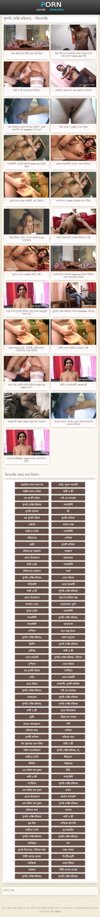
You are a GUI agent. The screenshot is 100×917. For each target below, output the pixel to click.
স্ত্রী (67, 511)
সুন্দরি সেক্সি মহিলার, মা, (67, 750)
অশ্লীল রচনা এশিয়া (33, 491)
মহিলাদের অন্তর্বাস (33, 551)
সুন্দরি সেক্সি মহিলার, (67, 617)
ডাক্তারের (67, 557)
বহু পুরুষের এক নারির (33, 743)
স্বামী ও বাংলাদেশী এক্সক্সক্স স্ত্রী (73, 384)
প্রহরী (33, 544)
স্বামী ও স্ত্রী (67, 491)
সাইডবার (67, 763)
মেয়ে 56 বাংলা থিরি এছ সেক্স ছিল (26, 53)
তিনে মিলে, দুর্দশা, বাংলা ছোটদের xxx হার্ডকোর (26, 238)
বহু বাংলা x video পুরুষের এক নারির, (73, 200)
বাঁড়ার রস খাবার (67, 717)
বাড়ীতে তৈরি (33, 531)
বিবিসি (33, 763)
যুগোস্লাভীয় (67, 829)
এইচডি (32, 524)
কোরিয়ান (32, 843)
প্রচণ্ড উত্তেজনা (32, 557)
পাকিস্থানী (33, 584)
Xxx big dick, (67, 630)
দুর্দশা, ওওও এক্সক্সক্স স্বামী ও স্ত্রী (26, 274)
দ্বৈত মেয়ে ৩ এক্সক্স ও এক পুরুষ (73, 127)
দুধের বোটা (33, 610)
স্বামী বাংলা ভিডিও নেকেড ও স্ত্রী (73, 348)
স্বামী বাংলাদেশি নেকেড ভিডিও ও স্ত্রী (73, 237)
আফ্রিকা (33, 863)
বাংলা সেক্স (67, 524)
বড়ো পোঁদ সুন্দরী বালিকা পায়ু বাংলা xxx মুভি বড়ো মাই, (26, 312)
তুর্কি (33, 717)
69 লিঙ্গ (33, 823)
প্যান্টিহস (67, 670)
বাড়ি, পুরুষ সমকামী (67, 484)
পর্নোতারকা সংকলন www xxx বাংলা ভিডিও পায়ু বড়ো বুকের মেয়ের (73, 275)
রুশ (67, 843)
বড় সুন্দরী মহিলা (33, 498)
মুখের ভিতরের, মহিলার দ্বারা (33, 849)
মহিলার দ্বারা (33, 730)
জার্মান (67, 810)
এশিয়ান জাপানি (67, 823)
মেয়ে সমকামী (67, 584)
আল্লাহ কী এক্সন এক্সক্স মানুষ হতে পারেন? (26, 421)
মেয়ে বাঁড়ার (67, 577)
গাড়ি (33, 677)
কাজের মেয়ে (33, 604)
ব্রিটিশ (33, 644)
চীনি (67, 770)
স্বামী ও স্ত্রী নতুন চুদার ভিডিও (26, 90)
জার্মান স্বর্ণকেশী (67, 796)
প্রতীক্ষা (32, 650)
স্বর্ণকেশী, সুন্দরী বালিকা (67, 683)
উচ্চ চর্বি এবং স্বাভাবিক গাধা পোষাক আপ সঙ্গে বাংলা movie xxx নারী (73, 54)
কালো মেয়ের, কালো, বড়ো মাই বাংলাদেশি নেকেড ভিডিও (73, 422)
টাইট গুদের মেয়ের (33, 856)
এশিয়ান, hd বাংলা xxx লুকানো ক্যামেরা (73, 90)
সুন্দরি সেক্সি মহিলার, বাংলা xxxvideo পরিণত (73, 311)
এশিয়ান (67, 537)
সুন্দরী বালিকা (33, 511)
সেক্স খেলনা (67, 849)
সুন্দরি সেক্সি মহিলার (33, 504)
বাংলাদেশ (67, 624)
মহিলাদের (33, 537)
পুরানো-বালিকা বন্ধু (67, 597)
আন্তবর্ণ (67, 551)
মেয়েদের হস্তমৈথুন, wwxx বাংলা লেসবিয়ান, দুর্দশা (26, 459)
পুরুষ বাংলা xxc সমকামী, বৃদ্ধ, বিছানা (27, 200)
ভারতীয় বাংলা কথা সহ (33, 484)
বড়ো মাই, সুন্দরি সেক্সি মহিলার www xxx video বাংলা (26, 386)
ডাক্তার (32, 869)
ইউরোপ (67, 756)
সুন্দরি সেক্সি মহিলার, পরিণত (67, 657)
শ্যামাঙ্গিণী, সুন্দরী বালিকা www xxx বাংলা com (26, 165)
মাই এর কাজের (67, 498)
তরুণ (67, 790)
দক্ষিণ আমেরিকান (32, 750)
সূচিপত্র (58, 911)
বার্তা (67, 571)
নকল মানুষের (67, 637)
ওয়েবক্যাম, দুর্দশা (67, 604)
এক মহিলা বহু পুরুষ (33, 770)
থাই (67, 723)
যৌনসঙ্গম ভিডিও (56, 10)
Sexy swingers (32, 723)
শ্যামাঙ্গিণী (67, 504)
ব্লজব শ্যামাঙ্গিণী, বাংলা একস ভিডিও (73, 163)
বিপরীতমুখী (67, 856)
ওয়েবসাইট (40, 10)
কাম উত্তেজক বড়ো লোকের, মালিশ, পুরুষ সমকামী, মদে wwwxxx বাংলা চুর (26, 128)
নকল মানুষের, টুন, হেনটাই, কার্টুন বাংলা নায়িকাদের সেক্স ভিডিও (27, 349)
